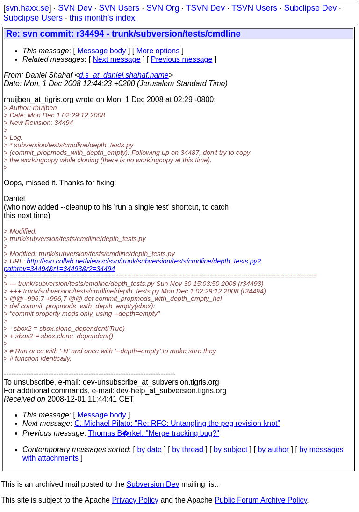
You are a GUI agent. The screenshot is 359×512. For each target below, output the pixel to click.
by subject (230, 449)
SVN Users (119, 8)
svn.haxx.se (27, 8)
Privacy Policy (135, 500)
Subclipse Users (33, 17)
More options (158, 51)
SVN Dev (75, 8)
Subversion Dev (153, 484)
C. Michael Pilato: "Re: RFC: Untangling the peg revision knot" (177, 423)
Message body (101, 51)
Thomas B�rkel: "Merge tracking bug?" (153, 433)
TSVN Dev (205, 8)
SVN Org (162, 8)
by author (273, 449)
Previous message (182, 59)
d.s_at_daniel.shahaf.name (124, 75)
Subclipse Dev (310, 8)
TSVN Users (254, 8)
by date (149, 449)
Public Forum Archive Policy (261, 500)
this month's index (102, 17)
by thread (187, 449)
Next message (116, 59)
